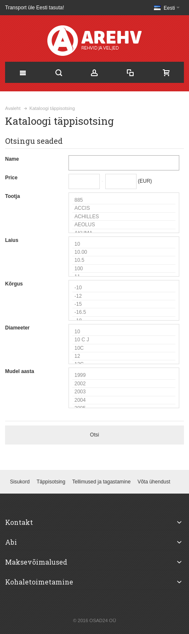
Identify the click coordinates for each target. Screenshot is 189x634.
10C (123, 348)
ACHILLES (123, 217)
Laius (11, 240)
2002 (123, 384)
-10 (123, 288)
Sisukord (20, 482)
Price (11, 178)
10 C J (123, 340)
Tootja (12, 196)
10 (123, 244)
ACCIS (123, 208)
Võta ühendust (153, 482)
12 (123, 356)
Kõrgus (14, 284)
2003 (123, 392)
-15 (123, 304)
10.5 (123, 260)
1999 (123, 375)
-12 (123, 296)
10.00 (123, 252)
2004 (123, 400)
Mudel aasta (19, 371)
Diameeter (17, 328)
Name (12, 159)
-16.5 (123, 312)
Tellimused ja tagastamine (101, 482)
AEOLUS (123, 225)
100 (123, 269)
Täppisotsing (50, 482)
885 (123, 200)
